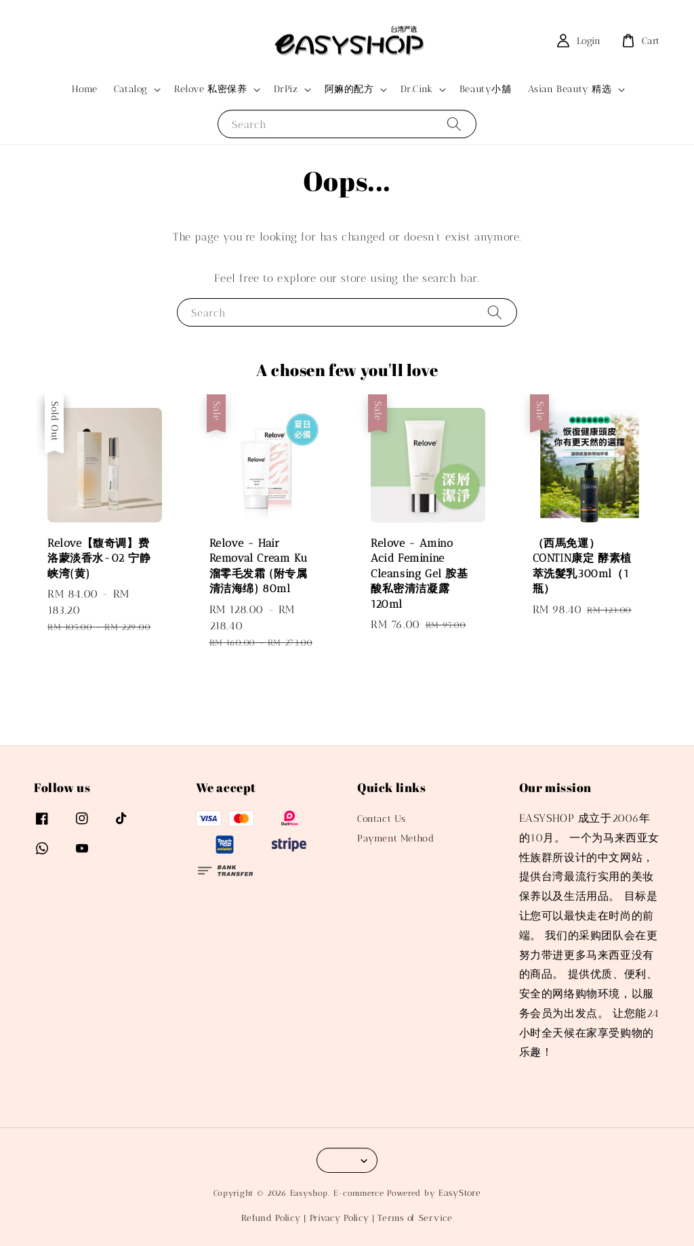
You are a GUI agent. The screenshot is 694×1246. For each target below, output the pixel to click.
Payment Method (395, 838)
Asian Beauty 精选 (570, 89)
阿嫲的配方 (349, 89)
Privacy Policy (339, 1218)
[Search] (454, 123)
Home (84, 89)
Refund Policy (270, 1218)
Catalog (131, 89)
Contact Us (381, 819)
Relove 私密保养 (210, 89)
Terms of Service (414, 1218)
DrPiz (286, 89)
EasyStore (459, 1193)
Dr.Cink (417, 89)
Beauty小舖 (486, 89)
